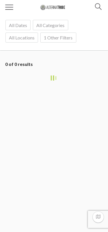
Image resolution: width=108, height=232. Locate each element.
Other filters (58, 37)
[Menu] (9, 7)
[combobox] (18, 25)
